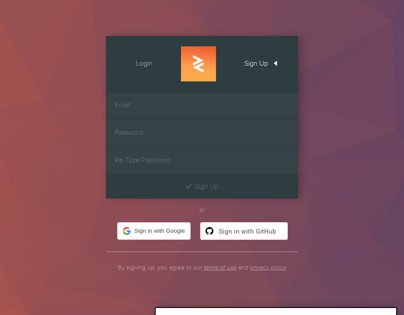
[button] (154, 231)
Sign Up (264, 63)
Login (136, 63)
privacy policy (268, 268)
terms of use (220, 268)
